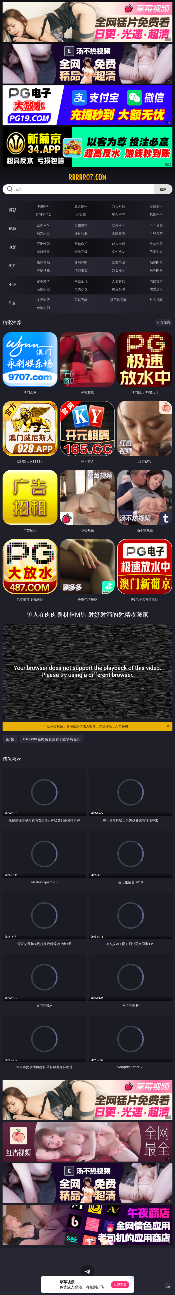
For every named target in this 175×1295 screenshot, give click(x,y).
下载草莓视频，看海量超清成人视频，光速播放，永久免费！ (107, 726)
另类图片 (156, 270)
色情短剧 (43, 307)
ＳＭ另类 (156, 233)
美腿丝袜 (43, 270)
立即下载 (120, 1284)
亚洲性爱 (43, 244)
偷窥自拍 (43, 262)
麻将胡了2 (43, 214)
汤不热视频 (118, 300)
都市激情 (43, 281)
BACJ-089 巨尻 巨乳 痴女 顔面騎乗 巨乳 (51, 739)
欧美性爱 (156, 244)
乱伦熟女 (118, 251)
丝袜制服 (81, 233)
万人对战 (118, 206)
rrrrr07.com (87, 177)
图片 (12, 265)
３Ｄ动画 (156, 225)
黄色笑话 (118, 289)
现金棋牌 (118, 214)
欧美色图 (118, 262)
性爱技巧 (156, 289)
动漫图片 (156, 262)
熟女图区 (118, 270)
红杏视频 (156, 300)
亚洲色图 (81, 262)
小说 (12, 284)
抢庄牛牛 (156, 214)
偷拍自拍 (81, 244)
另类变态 (156, 251)
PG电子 (43, 206)
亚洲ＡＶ (43, 225)
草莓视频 (81, 300)
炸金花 (81, 214)
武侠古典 (156, 281)
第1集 (10, 739)
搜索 (163, 189)
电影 (12, 247)
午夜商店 (43, 300)
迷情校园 (43, 289)
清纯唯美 (81, 270)
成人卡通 (118, 244)
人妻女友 (118, 281)
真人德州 (81, 206)
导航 (12, 303)
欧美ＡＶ (118, 225)
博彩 (12, 209)
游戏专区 (156, 206)
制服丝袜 (43, 251)
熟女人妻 (43, 233)
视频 (12, 228)
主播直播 (118, 233)
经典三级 (81, 251)
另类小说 (81, 289)
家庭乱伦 (81, 281)
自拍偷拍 (81, 225)
